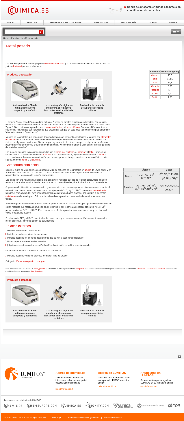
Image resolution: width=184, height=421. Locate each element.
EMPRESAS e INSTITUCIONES (65, 22)
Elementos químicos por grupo (31, 261)
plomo (71, 152)
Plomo (155, 82)
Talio (155, 79)
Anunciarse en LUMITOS (150, 374)
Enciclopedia (17, 38)
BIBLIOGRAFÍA (129, 22)
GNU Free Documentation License (151, 269)
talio (91, 152)
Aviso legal (56, 417)
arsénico (47, 154)
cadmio (81, 152)
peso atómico (72, 127)
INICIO (10, 22)
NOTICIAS (32, 22)
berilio (24, 159)
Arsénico (155, 90)
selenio (100, 154)
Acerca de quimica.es (70, 372)
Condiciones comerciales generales (83, 417)
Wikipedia (80, 269)
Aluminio (155, 93)
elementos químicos (54, 63)
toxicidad (17, 66)
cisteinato (10, 196)
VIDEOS (173, 22)
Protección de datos (113, 417)
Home (6, 38)
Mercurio (155, 75)
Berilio (155, 97)
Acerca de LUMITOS (112, 372)
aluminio (36, 159)
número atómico (54, 127)
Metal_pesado (39, 269)
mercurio (60, 152)
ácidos (88, 170)
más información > (64, 389)
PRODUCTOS (101, 22)
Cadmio (155, 86)
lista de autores (37, 271)
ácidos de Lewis (98, 190)
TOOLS (153, 22)
